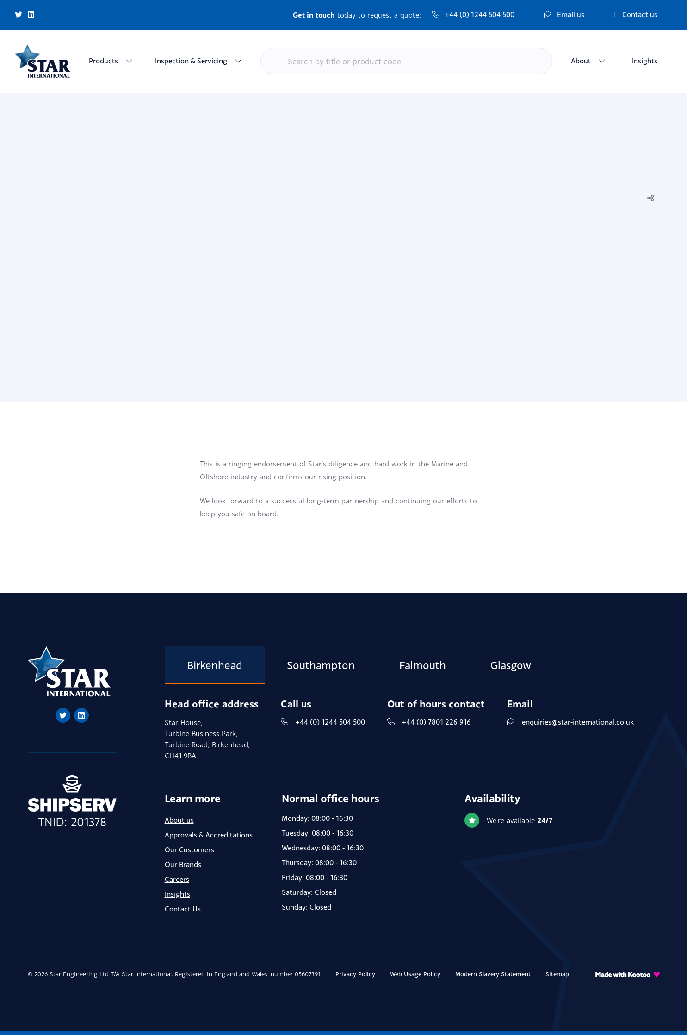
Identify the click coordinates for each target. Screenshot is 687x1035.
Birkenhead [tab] (214, 664)
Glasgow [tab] (510, 664)
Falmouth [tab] (422, 664)
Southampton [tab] (321, 664)
